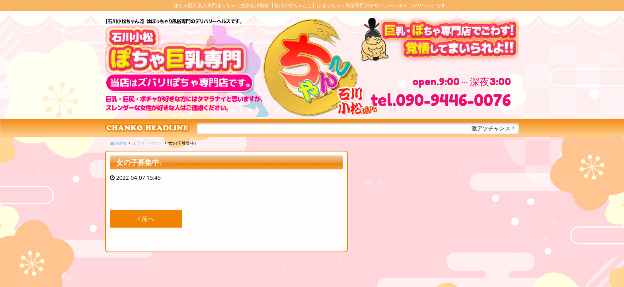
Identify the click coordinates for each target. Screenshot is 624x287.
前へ (146, 218)
